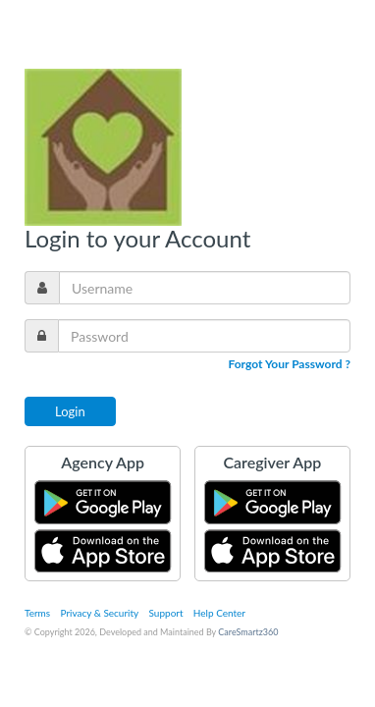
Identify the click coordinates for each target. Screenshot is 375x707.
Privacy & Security (100, 613)
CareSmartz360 (248, 631)
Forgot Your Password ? (289, 363)
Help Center (219, 613)
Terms (37, 613)
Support (166, 613)
